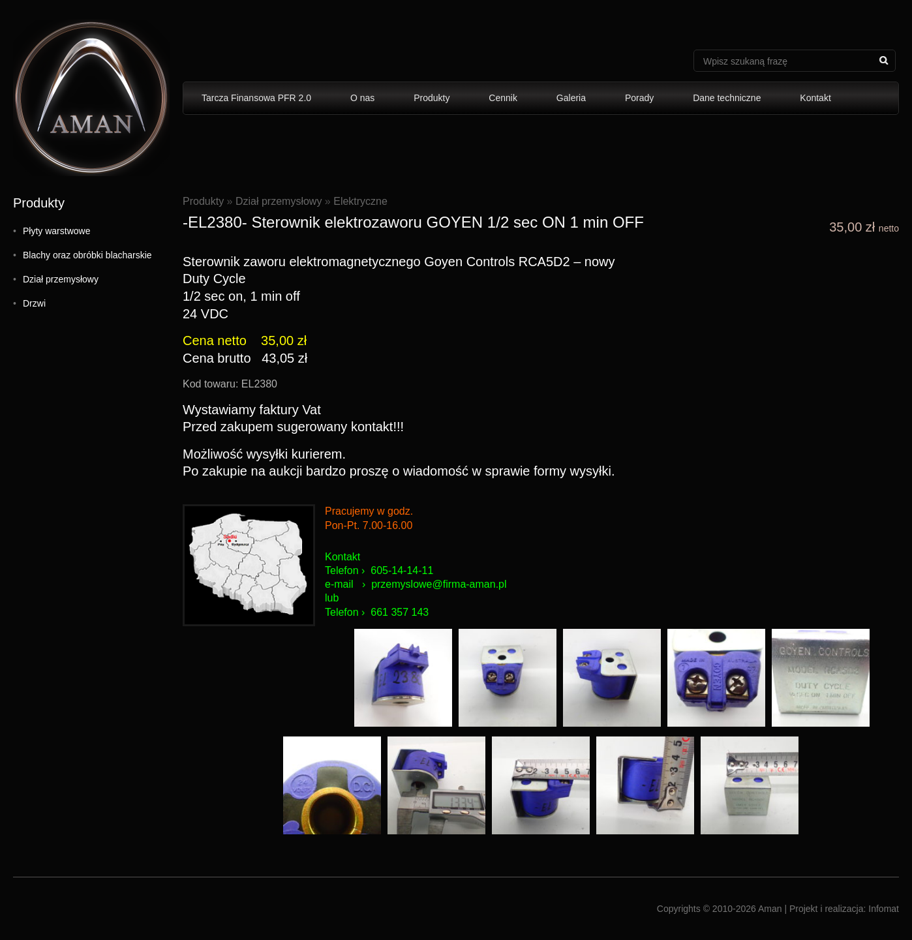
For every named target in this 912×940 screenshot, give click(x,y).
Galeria (571, 98)
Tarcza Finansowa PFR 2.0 (256, 98)
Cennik (503, 98)
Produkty (431, 98)
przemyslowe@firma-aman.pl (438, 584)
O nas (362, 98)
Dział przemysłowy (61, 279)
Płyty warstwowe (56, 231)
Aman (770, 908)
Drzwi (34, 303)
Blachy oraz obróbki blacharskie (87, 255)
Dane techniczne (727, 98)
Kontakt (815, 98)
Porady (639, 98)
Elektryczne (360, 201)
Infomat (883, 908)
